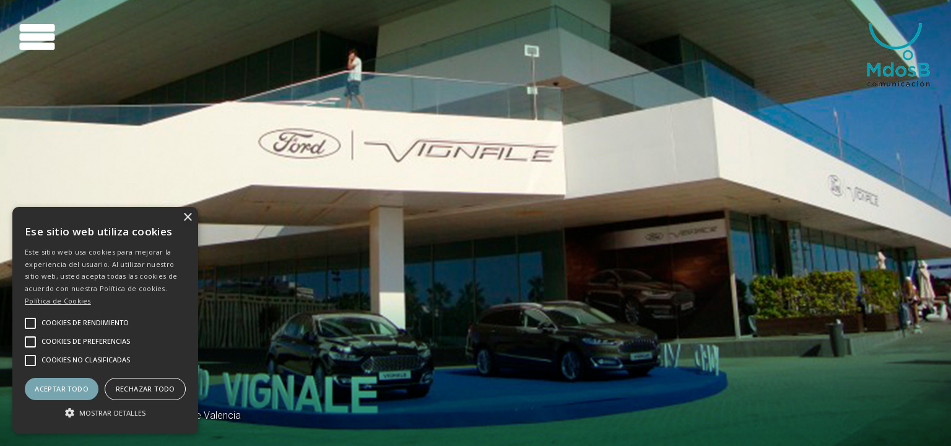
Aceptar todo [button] (62, 388)
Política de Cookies (58, 300)
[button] (105, 412)
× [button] (187, 217)
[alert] (105, 320)
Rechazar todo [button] (145, 388)
